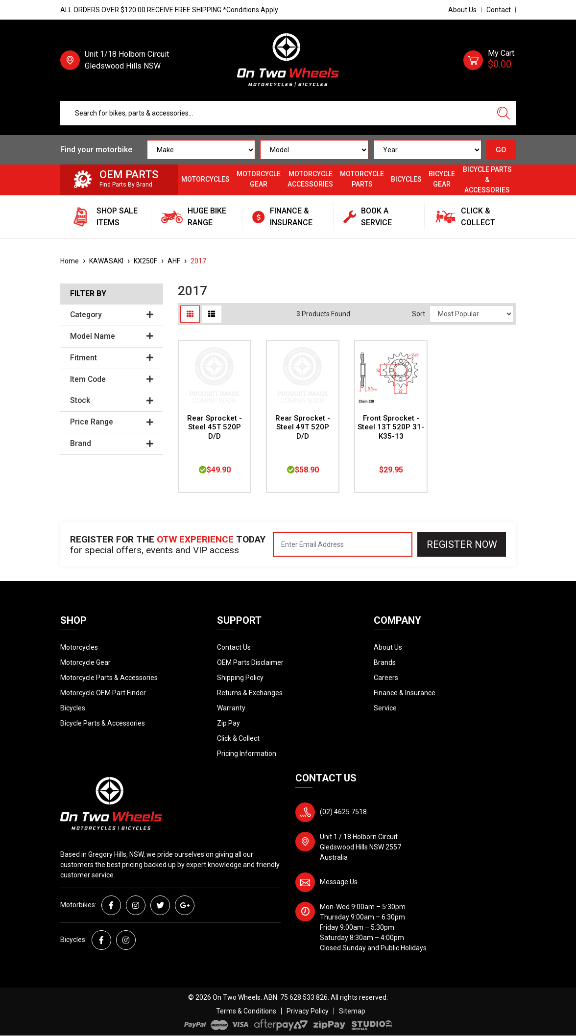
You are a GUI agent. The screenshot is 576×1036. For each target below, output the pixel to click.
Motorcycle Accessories (310, 179)
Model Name (111, 336)
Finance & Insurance (404, 693)
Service (385, 708)
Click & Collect (238, 738)
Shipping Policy (240, 678)
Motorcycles (205, 179)
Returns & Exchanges (250, 693)
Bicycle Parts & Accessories (487, 179)
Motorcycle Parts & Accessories (109, 678)
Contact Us (234, 647)
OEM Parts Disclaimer (250, 662)
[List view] (211, 314)
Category (111, 314)
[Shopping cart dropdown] (489, 60)
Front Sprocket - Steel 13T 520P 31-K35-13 (391, 427)
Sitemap (352, 1011)
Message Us (339, 882)
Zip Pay (228, 723)
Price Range (111, 422)
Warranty (231, 708)
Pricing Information (246, 753)
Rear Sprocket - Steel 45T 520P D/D (214, 427)
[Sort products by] (471, 314)
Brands (385, 662)
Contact (498, 9)
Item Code (111, 379)
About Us (462, 9)
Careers (386, 678)
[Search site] (503, 113)
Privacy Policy (308, 1011)
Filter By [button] (88, 293)
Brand (111, 443)
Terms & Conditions (246, 1011)
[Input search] (276, 113)
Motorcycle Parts (362, 179)
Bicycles (406, 179)
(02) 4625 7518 (343, 812)
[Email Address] (342, 544)
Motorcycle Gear (259, 179)
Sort (418, 314)
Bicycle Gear (442, 179)
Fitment (111, 357)
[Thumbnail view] (190, 314)
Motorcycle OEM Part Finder (103, 693)
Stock (111, 400)
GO (501, 149)
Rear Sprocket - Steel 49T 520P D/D (302, 427)
